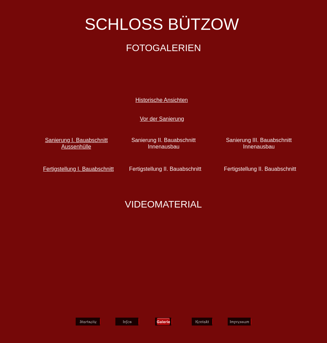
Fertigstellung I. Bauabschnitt (78, 169)
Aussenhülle (76, 147)
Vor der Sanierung (162, 119)
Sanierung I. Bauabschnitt (76, 140)
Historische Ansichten (162, 100)
